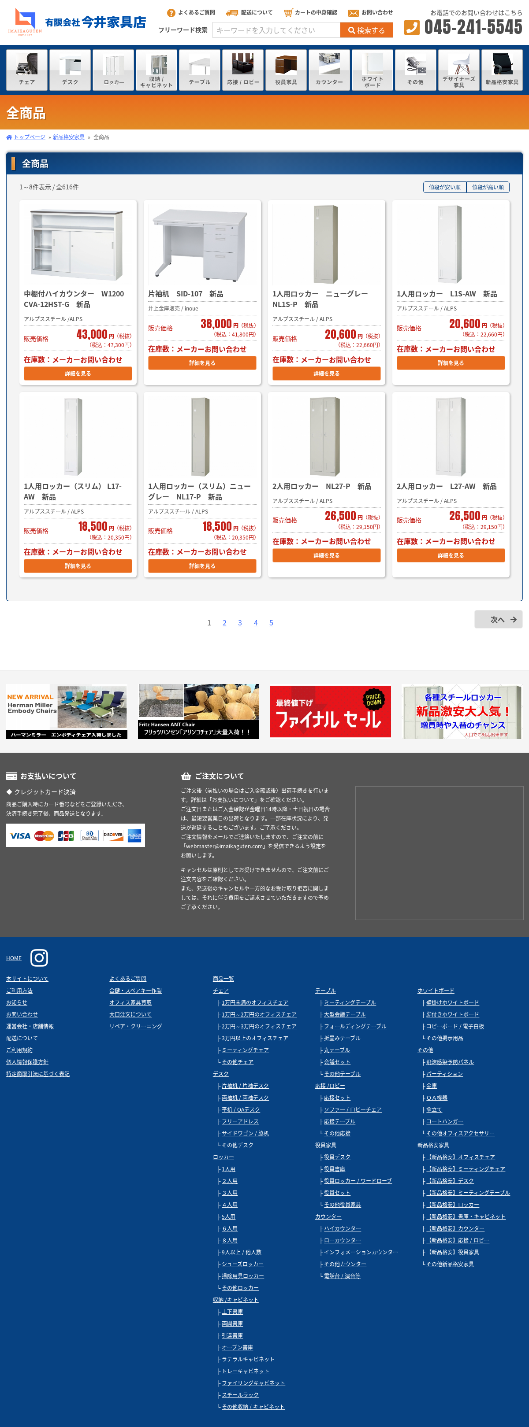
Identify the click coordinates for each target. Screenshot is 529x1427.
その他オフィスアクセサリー (460, 1133)
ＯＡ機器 (436, 1098)
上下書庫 (232, 1312)
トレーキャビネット (245, 1371)
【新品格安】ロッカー (452, 1205)
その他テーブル (342, 1074)
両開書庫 (232, 1323)
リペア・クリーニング (135, 1026)
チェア (221, 990)
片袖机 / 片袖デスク (245, 1086)
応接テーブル (339, 1121)
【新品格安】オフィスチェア (460, 1157)
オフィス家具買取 (130, 1002)
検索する (366, 30)
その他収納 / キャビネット (253, 1407)
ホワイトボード (435, 990)
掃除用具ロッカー (243, 1276)
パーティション (444, 1074)
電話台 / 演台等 (342, 1276)
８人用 (230, 1240)
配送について (249, 12)
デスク (221, 1074)
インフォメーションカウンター (361, 1252)
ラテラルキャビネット (248, 1359)
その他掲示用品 (444, 1038)
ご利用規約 (19, 1050)
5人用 (228, 1216)
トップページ (29, 137)
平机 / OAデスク (241, 1109)
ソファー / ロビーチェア (353, 1109)
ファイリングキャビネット (253, 1383)
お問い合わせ (370, 12)
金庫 (431, 1086)
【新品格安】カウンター (455, 1228)
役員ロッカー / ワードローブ (358, 1181)
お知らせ (16, 1002)
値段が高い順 (488, 187)
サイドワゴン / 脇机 (245, 1133)
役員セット (337, 1193)
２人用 (230, 1181)
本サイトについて (27, 979)
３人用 (230, 1193)
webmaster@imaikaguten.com (224, 846)
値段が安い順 (445, 187)
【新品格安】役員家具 (452, 1252)
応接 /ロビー (330, 1086)
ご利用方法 (19, 990)
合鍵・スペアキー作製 (135, 990)
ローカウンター (342, 1240)
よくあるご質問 (191, 12)
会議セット (337, 1062)
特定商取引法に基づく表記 (38, 1074)
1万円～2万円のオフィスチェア (259, 1014)
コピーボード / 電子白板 (455, 1026)
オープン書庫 (237, 1347)
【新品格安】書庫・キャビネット (466, 1216)
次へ (498, 619)
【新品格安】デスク (450, 1181)
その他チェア (237, 1062)
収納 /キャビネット (236, 1300)
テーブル (325, 990)
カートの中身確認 (310, 12)
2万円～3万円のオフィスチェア (259, 1026)
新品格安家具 (69, 137)
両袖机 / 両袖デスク (245, 1098)
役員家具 (325, 1145)
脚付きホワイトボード (452, 1014)
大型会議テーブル (345, 1014)
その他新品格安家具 (450, 1264)
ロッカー (223, 1157)
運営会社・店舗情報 (30, 1026)
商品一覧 (223, 979)
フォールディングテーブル (355, 1026)
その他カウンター (345, 1264)
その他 (425, 1050)
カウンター (328, 1216)
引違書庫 (232, 1335)
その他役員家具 (342, 1205)
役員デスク (337, 1157)
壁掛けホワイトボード (452, 1002)
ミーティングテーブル (350, 1002)
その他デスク (237, 1145)
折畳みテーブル (342, 1038)
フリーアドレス (240, 1121)
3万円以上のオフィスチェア (255, 1038)
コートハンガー (444, 1121)
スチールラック (240, 1395)
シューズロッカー (243, 1264)
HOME (14, 958)
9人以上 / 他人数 (241, 1252)
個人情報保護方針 (27, 1062)
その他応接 (337, 1133)
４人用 (230, 1205)
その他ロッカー (240, 1288)
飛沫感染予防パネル (450, 1062)
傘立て (434, 1109)
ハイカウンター (342, 1228)
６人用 (230, 1228)
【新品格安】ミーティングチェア (465, 1169)
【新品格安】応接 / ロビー (457, 1240)
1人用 (228, 1169)
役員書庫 (334, 1169)
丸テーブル (337, 1050)
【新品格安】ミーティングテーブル (468, 1193)
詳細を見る (78, 373)
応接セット (337, 1098)
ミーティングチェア (245, 1050)
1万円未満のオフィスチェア (255, 1002)
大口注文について (130, 1014)
